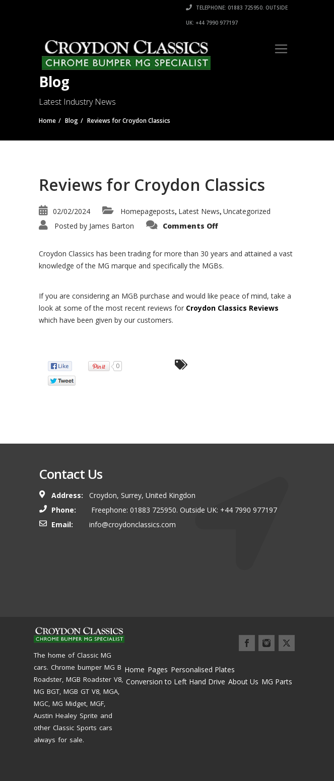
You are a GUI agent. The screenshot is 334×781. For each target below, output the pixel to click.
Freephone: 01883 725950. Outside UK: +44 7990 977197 (183, 510)
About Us (243, 681)
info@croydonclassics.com (132, 524)
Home (134, 669)
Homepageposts (147, 211)
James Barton (111, 226)
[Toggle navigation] (281, 49)
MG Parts (276, 681)
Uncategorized (247, 211)
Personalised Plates (203, 669)
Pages (158, 669)
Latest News (199, 211)
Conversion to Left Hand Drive (175, 681)
